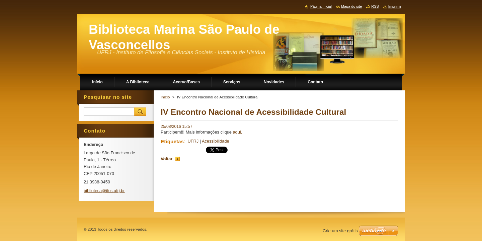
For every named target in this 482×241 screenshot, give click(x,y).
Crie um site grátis (340, 230)
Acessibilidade (215, 141)
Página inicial (321, 6)
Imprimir (394, 6)
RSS (375, 6)
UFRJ (192, 141)
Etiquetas (172, 141)
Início (165, 97)
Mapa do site (351, 6)
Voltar (166, 158)
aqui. (237, 132)
